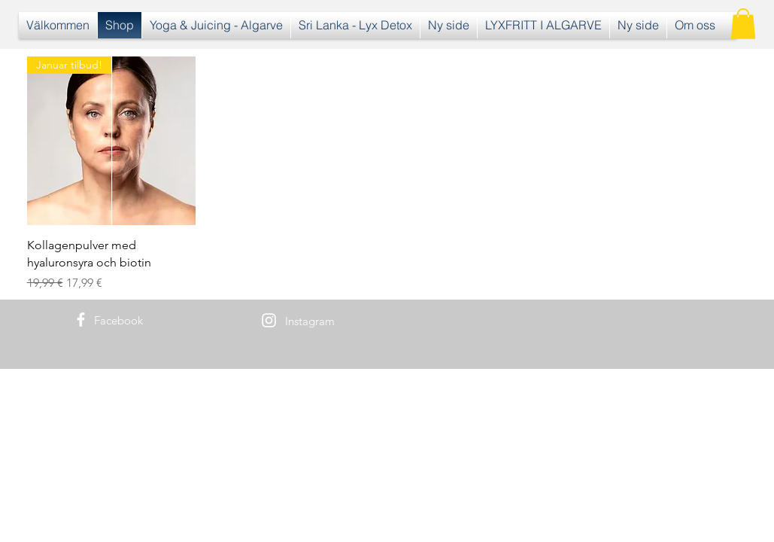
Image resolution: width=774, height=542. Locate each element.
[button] (743, 23)
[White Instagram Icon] (269, 320)
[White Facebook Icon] (80, 319)
